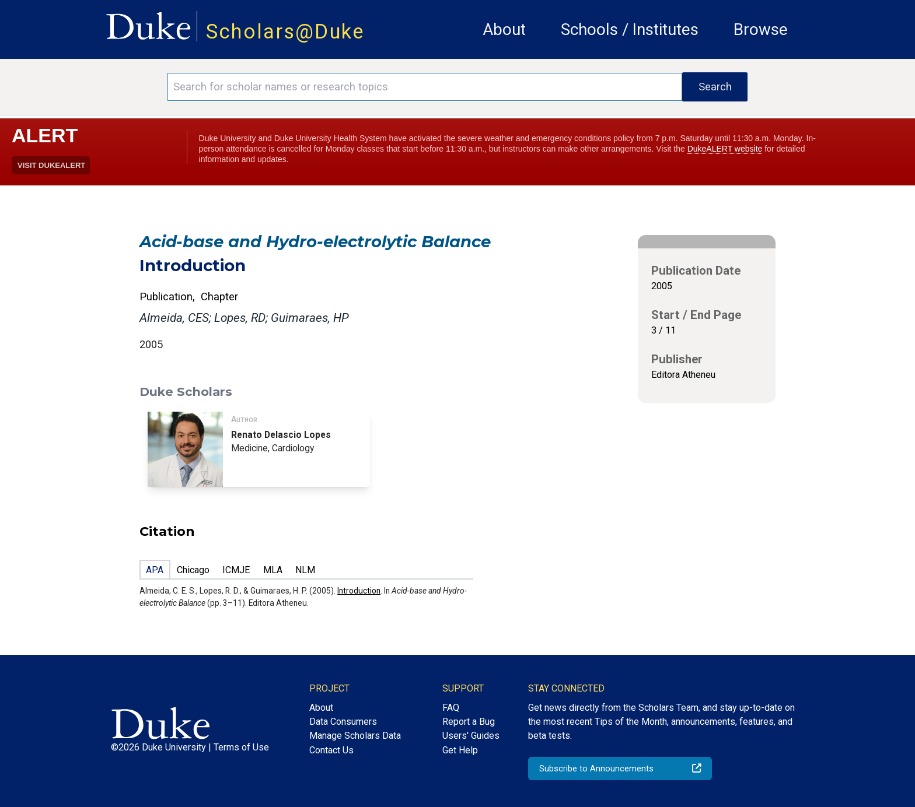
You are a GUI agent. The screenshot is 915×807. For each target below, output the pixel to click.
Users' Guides (471, 735)
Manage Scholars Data (355, 735)
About (504, 29)
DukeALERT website (725, 148)
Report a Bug (468, 721)
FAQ (450, 707)
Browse (761, 29)
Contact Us (331, 750)
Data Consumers (343, 721)
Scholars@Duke (285, 31)
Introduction (358, 590)
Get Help (460, 750)
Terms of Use (241, 747)
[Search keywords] (424, 87)
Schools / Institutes (630, 29)
